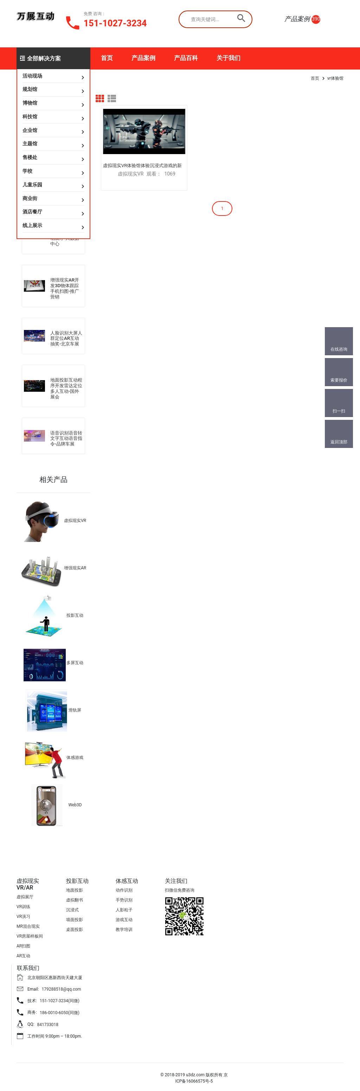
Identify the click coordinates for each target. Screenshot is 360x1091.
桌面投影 (74, 927)
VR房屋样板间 (30, 934)
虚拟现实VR (75, 518)
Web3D (75, 802)
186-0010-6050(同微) (59, 1010)
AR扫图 (23, 944)
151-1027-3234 (115, 23)
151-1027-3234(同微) (59, 999)
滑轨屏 (75, 708)
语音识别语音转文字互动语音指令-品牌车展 (66, 436)
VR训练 (23, 904)
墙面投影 (74, 917)
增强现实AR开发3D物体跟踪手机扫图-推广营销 (64, 287)
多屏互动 (74, 660)
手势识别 (124, 897)
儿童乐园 (32, 184)
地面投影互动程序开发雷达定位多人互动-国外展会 (66, 387)
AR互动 (23, 954)
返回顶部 (338, 441)
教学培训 (124, 927)
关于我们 (228, 57)
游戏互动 (124, 917)
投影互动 (74, 613)
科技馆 (29, 116)
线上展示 (32, 225)
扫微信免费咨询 (179, 888)
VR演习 (23, 914)
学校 (27, 171)
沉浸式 (72, 907)
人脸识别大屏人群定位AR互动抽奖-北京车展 (66, 337)
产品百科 (186, 57)
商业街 (29, 198)
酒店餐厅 (32, 211)
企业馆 (29, 130)
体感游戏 (74, 755)
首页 (107, 57)
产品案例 (143, 57)
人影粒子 (124, 907)
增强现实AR (75, 565)
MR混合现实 (28, 924)
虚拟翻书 (74, 897)
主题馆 (29, 143)
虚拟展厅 (25, 895)
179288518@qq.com (61, 987)
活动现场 (32, 76)
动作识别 (124, 888)
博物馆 (29, 103)
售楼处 (29, 157)
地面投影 (74, 888)
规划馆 (29, 89)
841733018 (47, 1022)
